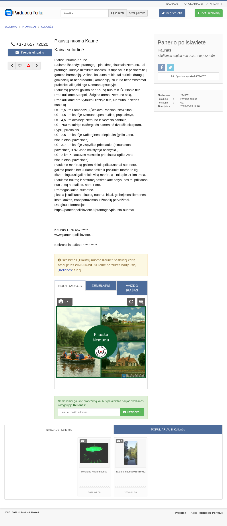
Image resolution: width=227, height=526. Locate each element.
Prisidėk (180, 512)
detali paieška (137, 13)
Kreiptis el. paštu (30, 52)
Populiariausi (193, 3)
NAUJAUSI (59, 429)
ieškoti (117, 13)
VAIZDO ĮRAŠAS (132, 288)
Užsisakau (132, 412)
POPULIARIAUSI (168, 429)
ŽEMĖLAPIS (101, 285)
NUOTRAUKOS (70, 286)
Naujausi (172, 3)
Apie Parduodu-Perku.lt (207, 512)
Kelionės (65, 270)
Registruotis (172, 13)
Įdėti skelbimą (209, 13)
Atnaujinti (214, 3)
